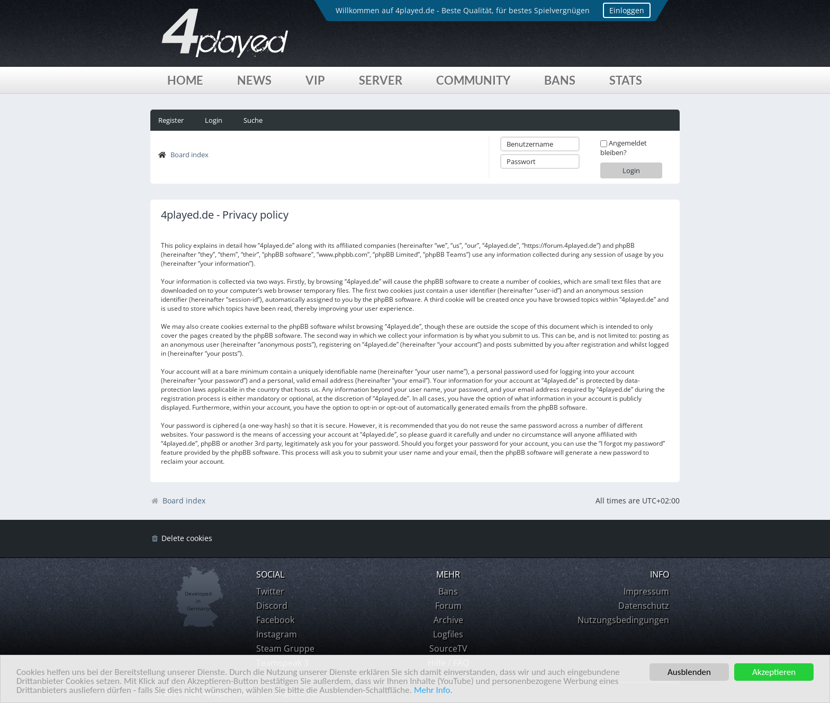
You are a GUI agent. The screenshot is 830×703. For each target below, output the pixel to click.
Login (213, 120)
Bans (559, 80)
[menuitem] (181, 538)
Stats (625, 80)
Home (185, 80)
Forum (448, 605)
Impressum (646, 591)
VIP (315, 80)
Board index (189, 154)
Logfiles (448, 634)
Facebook (275, 620)
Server (380, 80)
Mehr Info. (433, 690)
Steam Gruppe (285, 648)
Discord (271, 605)
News (254, 80)
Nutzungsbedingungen (623, 620)
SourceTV (448, 648)
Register (171, 120)
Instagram (276, 634)
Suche (253, 120)
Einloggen (626, 10)
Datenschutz (643, 605)
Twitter (270, 591)
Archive (448, 620)
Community (473, 80)
